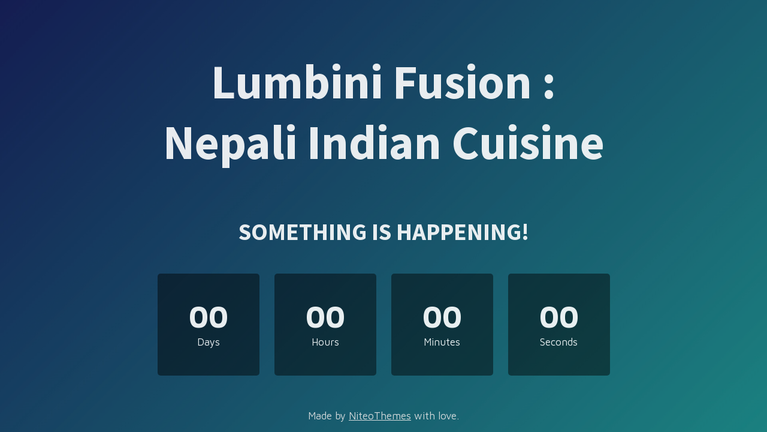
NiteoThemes (380, 416)
